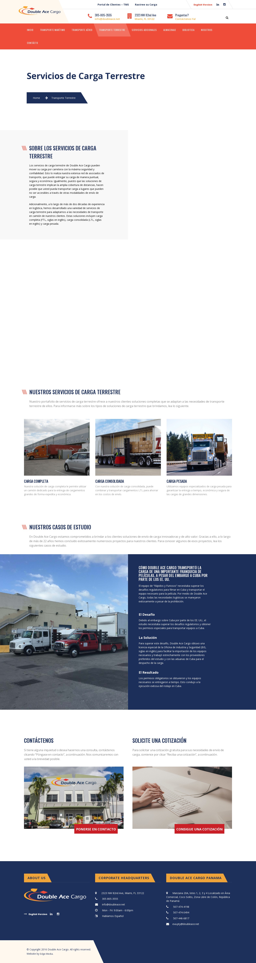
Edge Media (47, 953)
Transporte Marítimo (52, 30)
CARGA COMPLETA (36, 481)
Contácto (32, 43)
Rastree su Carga (146, 4)
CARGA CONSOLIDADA (109, 481)
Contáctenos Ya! (185, 19)
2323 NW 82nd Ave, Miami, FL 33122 (122, 893)
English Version (203, 4)
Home (36, 98)
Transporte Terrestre (112, 30)
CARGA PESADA (177, 481)
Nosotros (206, 30)
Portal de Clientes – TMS (113, 4)
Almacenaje (169, 30)
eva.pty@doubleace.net (185, 924)
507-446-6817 (181, 918)
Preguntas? (182, 15)
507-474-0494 (181, 912)
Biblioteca (188, 30)
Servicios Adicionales (144, 30)
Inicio (30, 30)
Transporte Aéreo (82, 30)
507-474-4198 (181, 906)
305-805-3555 (103, 15)
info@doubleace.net (107, 19)
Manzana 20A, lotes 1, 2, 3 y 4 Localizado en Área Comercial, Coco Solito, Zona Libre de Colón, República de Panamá (198, 897)
